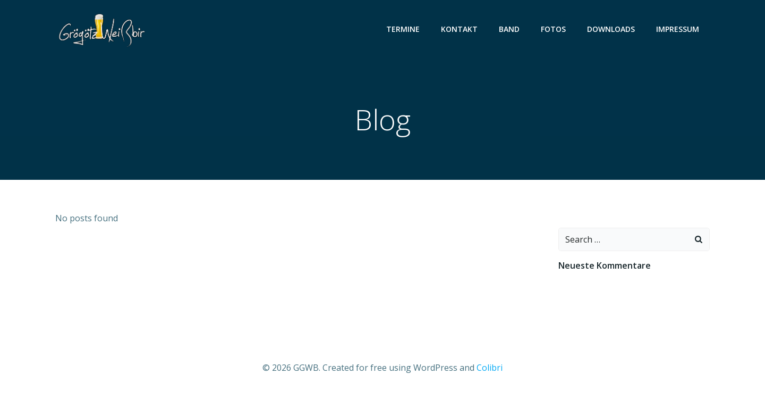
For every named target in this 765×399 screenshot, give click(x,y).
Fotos (553, 29)
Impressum (677, 29)
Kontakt (459, 29)
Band (509, 29)
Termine (403, 29)
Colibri (490, 367)
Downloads (611, 29)
